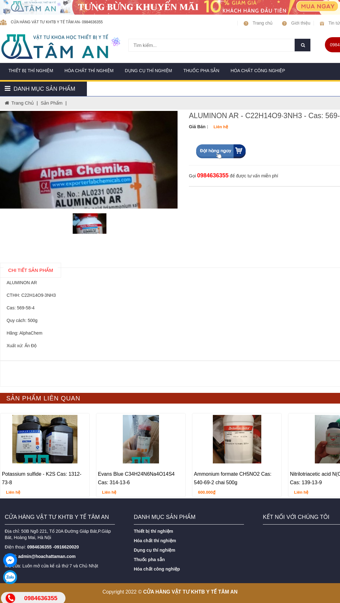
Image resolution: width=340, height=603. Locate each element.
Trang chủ (258, 23)
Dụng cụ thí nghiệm (148, 70)
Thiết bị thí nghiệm (30, 70)
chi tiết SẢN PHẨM (30, 270)
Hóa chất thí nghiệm (89, 70)
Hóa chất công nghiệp (258, 70)
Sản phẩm (51, 103)
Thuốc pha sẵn (201, 70)
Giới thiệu (296, 23)
